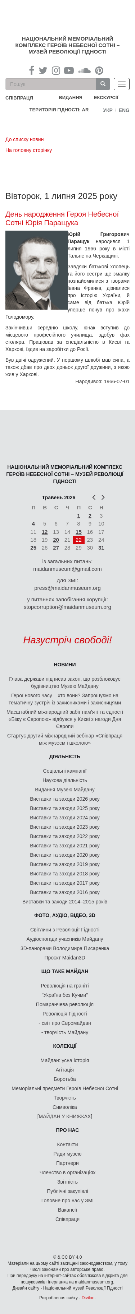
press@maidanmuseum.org (67, 588)
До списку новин (24, 139)
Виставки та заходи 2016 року (65, 892)
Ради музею (68, 1154)
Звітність (67, 1182)
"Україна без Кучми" (65, 995)
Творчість (65, 1098)
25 (33, 548)
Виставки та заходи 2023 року (65, 827)
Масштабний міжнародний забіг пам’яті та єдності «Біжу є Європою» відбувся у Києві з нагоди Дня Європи (64, 719)
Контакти (67, 1144)
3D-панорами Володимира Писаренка (65, 948)
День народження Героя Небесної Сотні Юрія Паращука (62, 218)
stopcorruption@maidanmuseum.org (67, 607)
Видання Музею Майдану (64, 789)
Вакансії (67, 1210)
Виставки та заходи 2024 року (65, 817)
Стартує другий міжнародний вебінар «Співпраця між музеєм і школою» (64, 739)
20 (56, 540)
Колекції (65, 1046)
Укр (108, 110)
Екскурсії (106, 97)
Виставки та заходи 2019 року (65, 864)
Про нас (67, 1130)
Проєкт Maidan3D (64, 958)
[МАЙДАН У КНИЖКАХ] (65, 1116)
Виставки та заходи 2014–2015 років (64, 901)
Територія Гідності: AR (59, 109)
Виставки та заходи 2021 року (65, 845)
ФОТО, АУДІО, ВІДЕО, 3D (64, 915)
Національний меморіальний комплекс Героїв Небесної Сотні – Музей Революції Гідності (67, 45)
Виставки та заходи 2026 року (65, 799)
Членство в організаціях (68, 1172)
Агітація (65, 1070)
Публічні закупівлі (67, 1191)
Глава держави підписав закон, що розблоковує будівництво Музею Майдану (64, 682)
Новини (65, 664)
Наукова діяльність (64, 780)
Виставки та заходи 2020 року (65, 855)
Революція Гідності (64, 1014)
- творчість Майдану (65, 1032)
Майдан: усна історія (65, 1060)
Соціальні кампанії (65, 771)
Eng (124, 110)
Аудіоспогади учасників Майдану (65, 939)
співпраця (19, 98)
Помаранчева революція (65, 1004)
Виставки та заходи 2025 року (65, 808)
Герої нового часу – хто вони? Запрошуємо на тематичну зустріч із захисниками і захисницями (65, 699)
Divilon (88, 1297)
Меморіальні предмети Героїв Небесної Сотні (65, 1088)
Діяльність (64, 756)
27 (56, 548)
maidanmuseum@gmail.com (67, 569)
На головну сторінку (28, 150)
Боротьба (65, 1079)
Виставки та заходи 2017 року (65, 883)
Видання (70, 97)
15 (79, 532)
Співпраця (67, 1219)
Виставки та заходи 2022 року (65, 836)
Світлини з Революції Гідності (64, 930)
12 (45, 532)
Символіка (65, 1107)
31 (101, 548)
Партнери (67, 1163)
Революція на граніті (65, 986)
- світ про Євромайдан (65, 1023)
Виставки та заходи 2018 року (65, 873)
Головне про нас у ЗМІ (67, 1200)
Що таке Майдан (65, 971)
